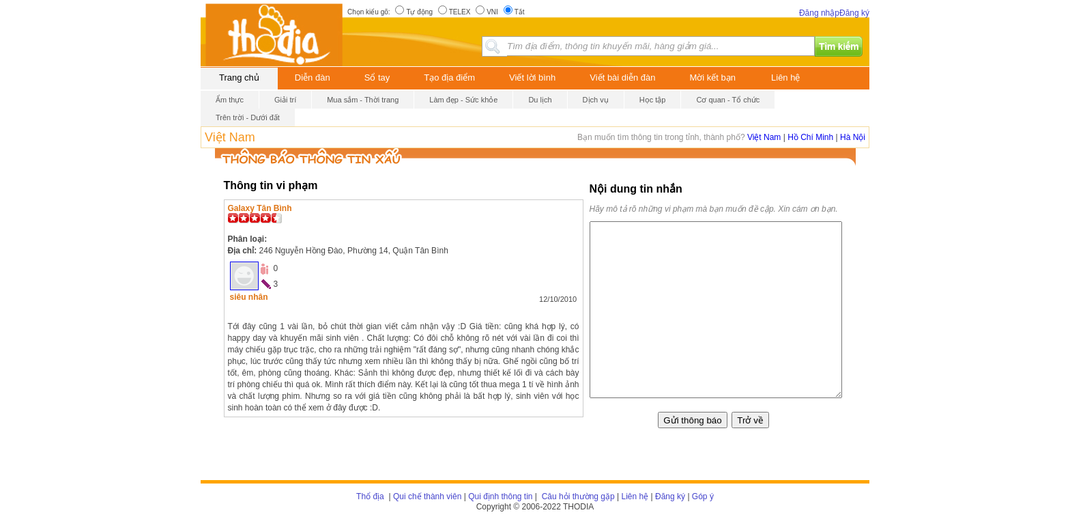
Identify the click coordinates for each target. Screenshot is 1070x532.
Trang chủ (239, 77)
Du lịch (539, 100)
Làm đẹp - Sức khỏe (463, 100)
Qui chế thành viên (427, 496)
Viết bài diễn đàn (622, 77)
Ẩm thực (230, 100)
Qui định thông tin (500, 496)
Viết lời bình (532, 77)
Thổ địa (370, 496)
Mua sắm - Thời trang (363, 100)
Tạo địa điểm (449, 77)
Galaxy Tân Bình (260, 208)
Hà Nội (852, 137)
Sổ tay (377, 77)
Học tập (652, 100)
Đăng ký (854, 13)
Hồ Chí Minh (810, 137)
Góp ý (703, 496)
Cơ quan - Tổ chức (728, 100)
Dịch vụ (596, 100)
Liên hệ (785, 77)
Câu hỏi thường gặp (576, 496)
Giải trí (285, 100)
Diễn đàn (312, 77)
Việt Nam (230, 137)
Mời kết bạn (713, 77)
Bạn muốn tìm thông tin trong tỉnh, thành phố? (662, 137)
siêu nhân (249, 297)
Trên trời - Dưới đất (248, 117)
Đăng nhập (819, 13)
